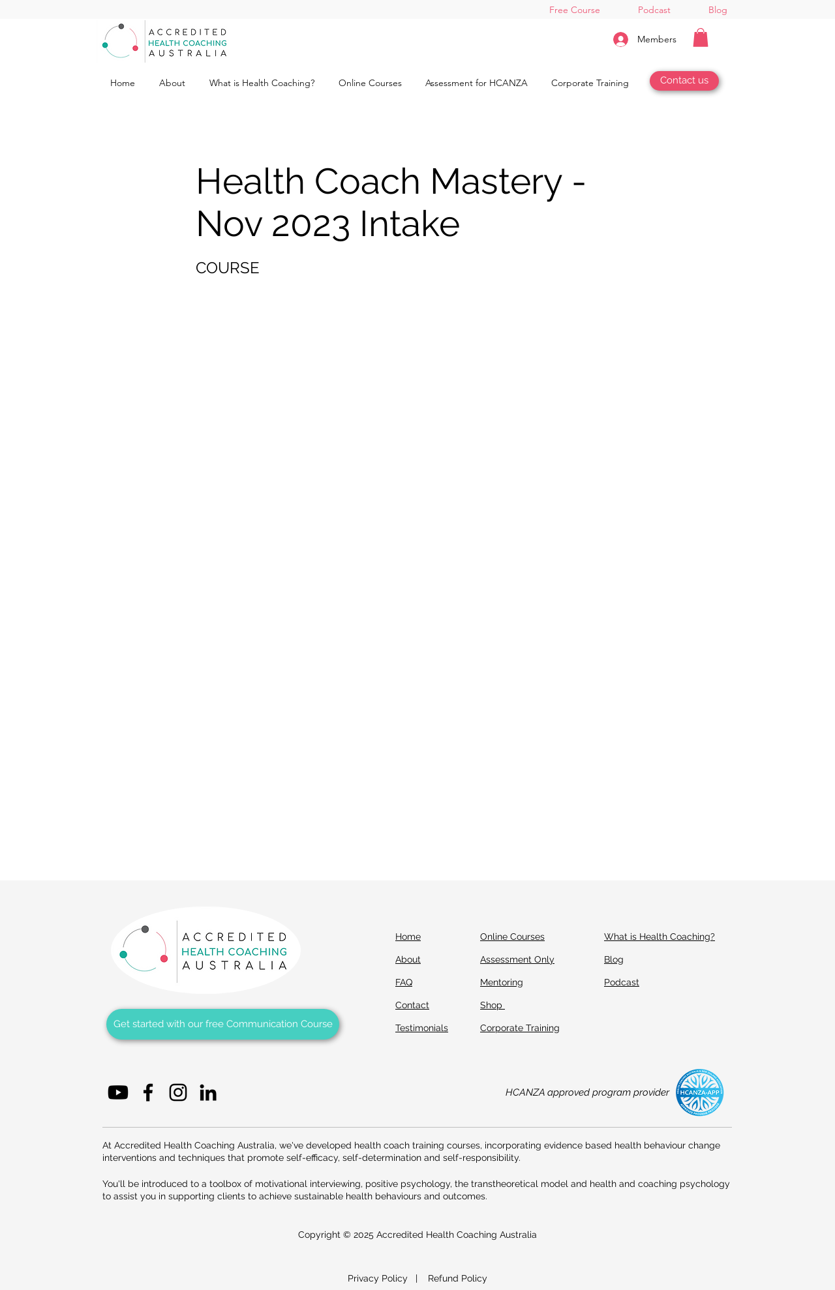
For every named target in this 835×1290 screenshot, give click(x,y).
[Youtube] (118, 1092)
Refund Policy (457, 1278)
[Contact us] (684, 81)
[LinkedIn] (208, 1092)
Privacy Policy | (388, 1278)
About (408, 959)
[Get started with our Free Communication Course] (222, 1024)
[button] (700, 37)
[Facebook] (148, 1092)
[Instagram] (178, 1092)
